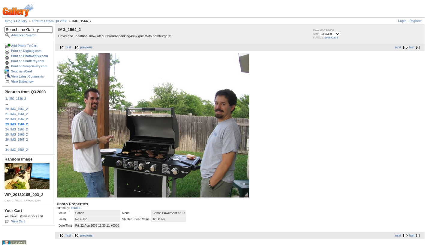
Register (416, 21)
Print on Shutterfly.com (27, 61)
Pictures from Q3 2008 (49, 21)
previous (86, 47)
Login (402, 21)
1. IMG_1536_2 (15, 98)
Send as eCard (21, 71)
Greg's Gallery (16, 21)
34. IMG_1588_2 (16, 150)
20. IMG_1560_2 (16, 109)
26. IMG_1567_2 (16, 139)
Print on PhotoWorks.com (29, 56)
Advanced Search (23, 35)
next (398, 47)
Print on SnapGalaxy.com (29, 66)
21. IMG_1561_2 (16, 114)
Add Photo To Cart (24, 45)
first (68, 47)
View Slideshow (22, 81)
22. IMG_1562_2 (16, 119)
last (411, 47)
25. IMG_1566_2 (16, 134)
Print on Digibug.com (26, 51)
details (75, 208)
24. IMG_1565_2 (16, 129)
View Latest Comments (27, 76)
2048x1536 (331, 37)
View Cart (18, 221)
